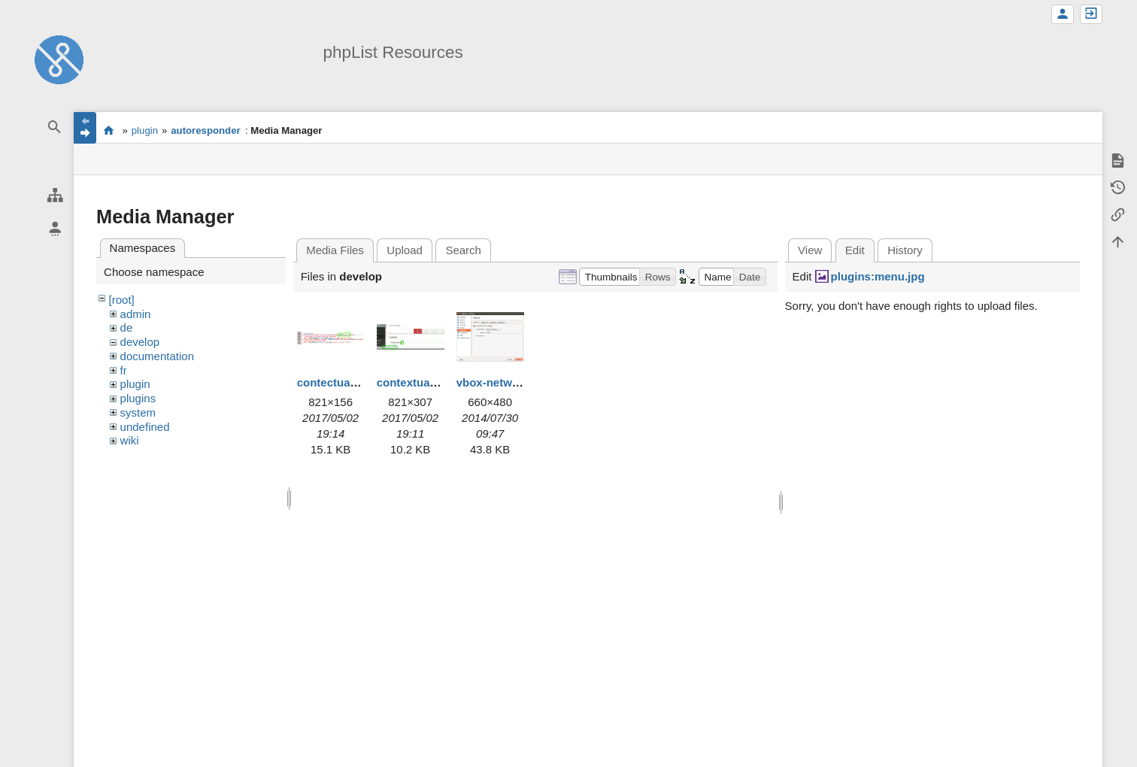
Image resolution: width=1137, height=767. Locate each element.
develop (140, 341)
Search (463, 250)
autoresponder (205, 130)
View (810, 250)
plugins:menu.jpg (878, 276)
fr (123, 370)
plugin (145, 130)
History (905, 250)
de (126, 327)
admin (135, 314)
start (108, 130)
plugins (138, 398)
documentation (157, 356)
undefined (145, 426)
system (138, 412)
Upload (405, 250)
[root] (122, 299)
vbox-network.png (504, 382)
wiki (129, 440)
